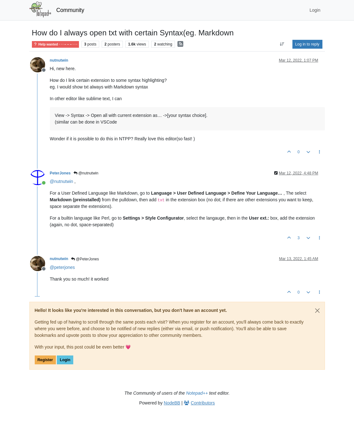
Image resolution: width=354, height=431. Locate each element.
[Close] (317, 310)
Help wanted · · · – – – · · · (55, 44)
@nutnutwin (86, 173)
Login (65, 360)
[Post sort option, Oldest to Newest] (282, 44)
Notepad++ (197, 393)
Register (45, 360)
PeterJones (60, 173)
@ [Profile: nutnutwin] (61, 181)
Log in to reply (307, 44)
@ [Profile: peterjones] (62, 267)
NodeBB (172, 402)
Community (70, 10)
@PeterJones (85, 259)
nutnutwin (59, 60)
